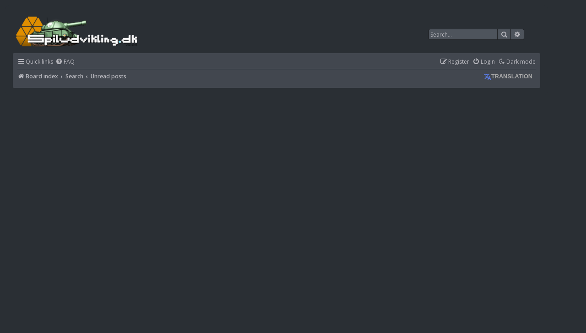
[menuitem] (65, 62)
